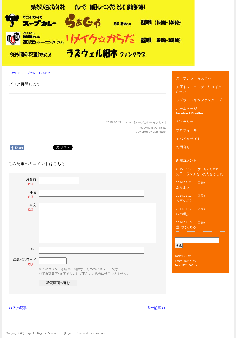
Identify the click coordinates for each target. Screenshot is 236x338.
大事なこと (184, 200)
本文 (25, 207)
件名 (25, 194)
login (68, 333)
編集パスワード (24, 262)
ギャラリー (185, 122)
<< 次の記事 (18, 308)
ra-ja (162, 127)
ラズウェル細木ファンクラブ (199, 100)
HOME (13, 72)
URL (32, 249)
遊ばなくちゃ (186, 227)
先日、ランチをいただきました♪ (200, 174)
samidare (159, 131)
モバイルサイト (188, 139)
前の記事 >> (157, 308)
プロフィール (186, 130)
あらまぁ (183, 187)
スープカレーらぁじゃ (36, 72)
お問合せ (183, 147)
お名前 (25, 181)
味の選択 (183, 214)
